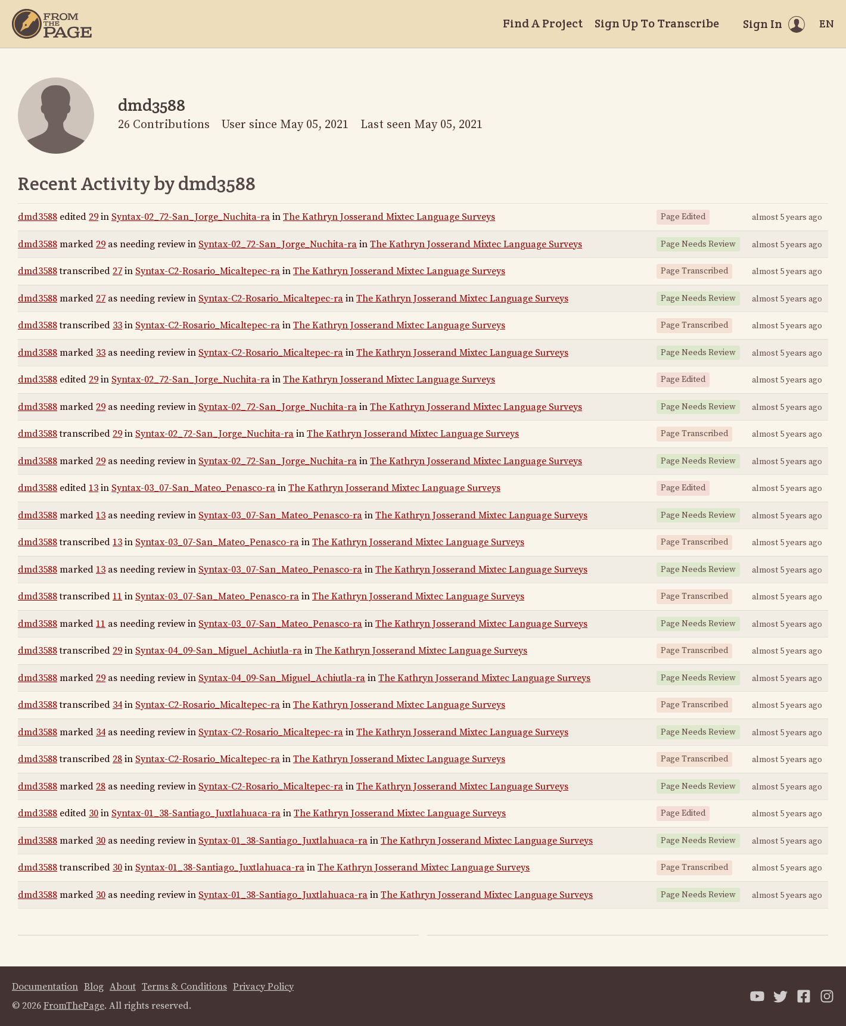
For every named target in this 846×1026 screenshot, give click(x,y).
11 (117, 596)
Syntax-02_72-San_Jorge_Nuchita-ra (190, 217)
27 (117, 271)
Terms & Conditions (184, 987)
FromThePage (73, 1006)
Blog (94, 987)
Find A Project (543, 23)
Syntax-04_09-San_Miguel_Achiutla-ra (218, 651)
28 (117, 759)
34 (117, 705)
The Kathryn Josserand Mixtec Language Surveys (389, 217)
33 (117, 325)
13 (93, 488)
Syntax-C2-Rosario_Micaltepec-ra (207, 271)
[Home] (52, 24)
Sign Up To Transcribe (657, 23)
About (123, 987)
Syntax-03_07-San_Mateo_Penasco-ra (193, 488)
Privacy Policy (263, 987)
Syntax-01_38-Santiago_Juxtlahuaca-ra (196, 813)
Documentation (45, 987)
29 (93, 217)
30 (93, 813)
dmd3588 (37, 217)
